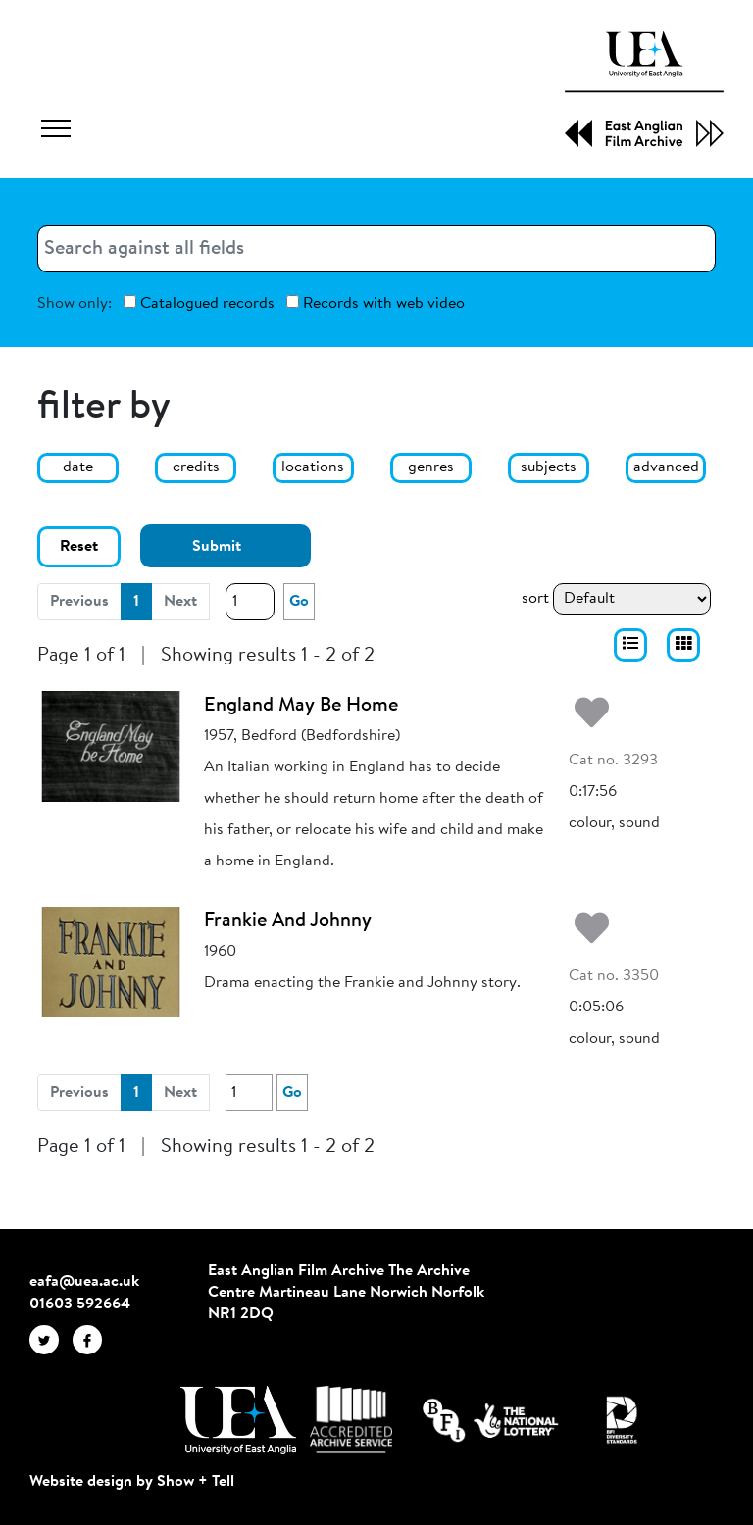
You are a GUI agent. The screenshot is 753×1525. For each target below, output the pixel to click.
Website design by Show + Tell (131, 1482)
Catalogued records (199, 303)
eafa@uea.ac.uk (84, 1282)
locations (312, 467)
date (78, 467)
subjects (549, 467)
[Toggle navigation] (55, 131)
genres (431, 467)
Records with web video (375, 303)
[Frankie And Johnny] (110, 961)
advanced (666, 467)
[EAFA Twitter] (51, 1340)
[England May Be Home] (110, 746)
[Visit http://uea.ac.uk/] (237, 1420)
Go (299, 602)
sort (535, 599)
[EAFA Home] (644, 89)
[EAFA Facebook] (92, 1340)
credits (196, 467)
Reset (79, 547)
